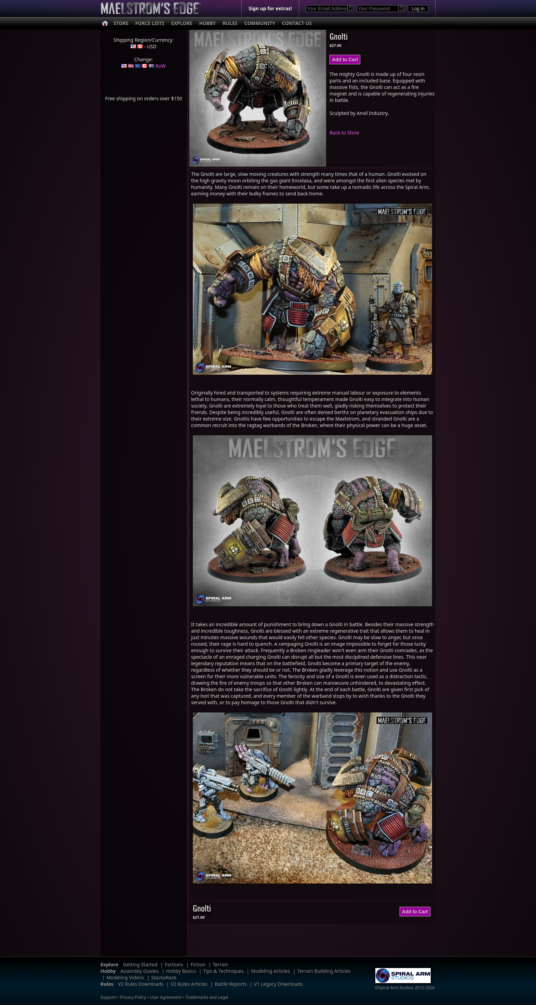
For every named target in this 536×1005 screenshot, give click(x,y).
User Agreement (166, 997)
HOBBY (207, 23)
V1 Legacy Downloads (278, 984)
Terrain (220, 964)
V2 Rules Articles (189, 984)
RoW (161, 66)
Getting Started (140, 964)
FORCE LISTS (149, 23)
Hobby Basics (181, 971)
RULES (230, 23)
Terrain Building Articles (324, 971)
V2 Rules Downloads (140, 984)
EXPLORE (181, 23)
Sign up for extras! (270, 8)
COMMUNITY (259, 23)
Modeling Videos (125, 977)
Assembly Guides (140, 971)
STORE (121, 23)
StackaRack (163, 977)
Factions (174, 964)
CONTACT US (297, 23)
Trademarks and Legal (207, 997)
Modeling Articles (270, 971)
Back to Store (344, 132)
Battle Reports (230, 984)
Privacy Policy (133, 997)
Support (108, 997)
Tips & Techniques (223, 971)
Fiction (197, 964)
